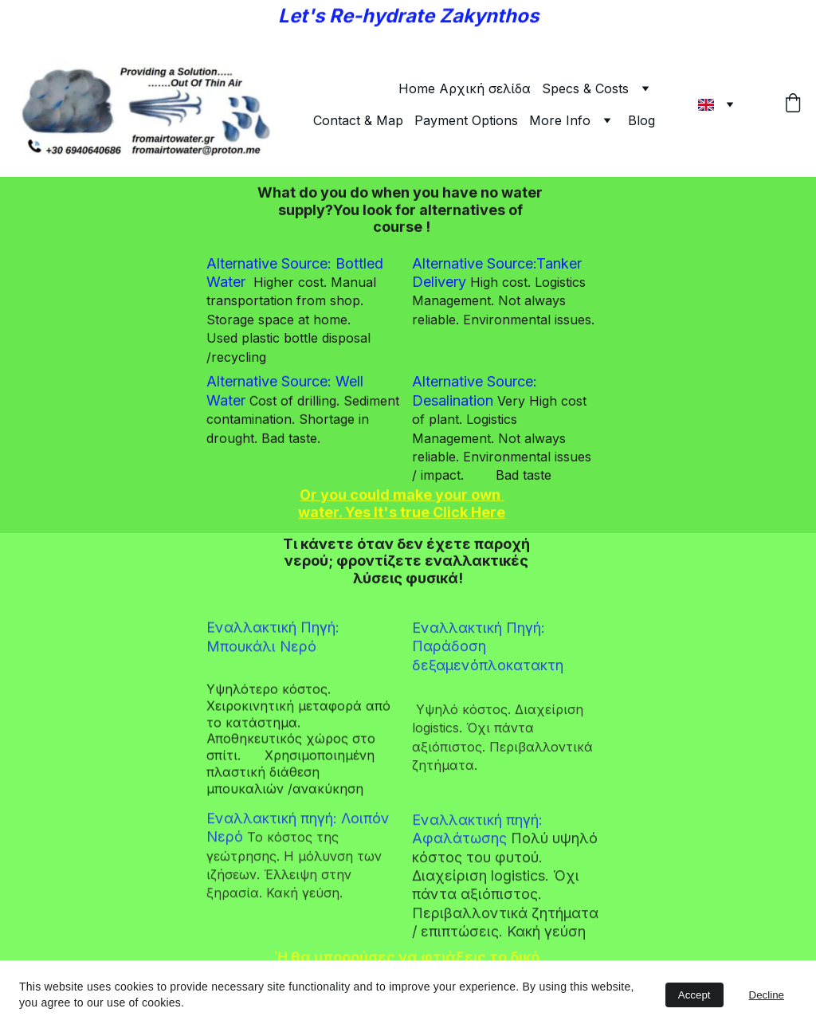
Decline (766, 995)
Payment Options (466, 120)
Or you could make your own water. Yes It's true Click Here (401, 504)
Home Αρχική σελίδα (464, 88)
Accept (694, 995)
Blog (641, 120)
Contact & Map (358, 120)
